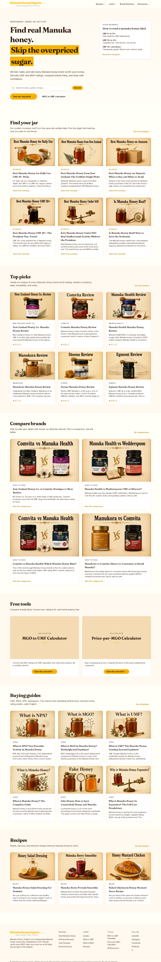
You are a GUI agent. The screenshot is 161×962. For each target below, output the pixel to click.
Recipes (86, 946)
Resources (144, 4)
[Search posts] (47, 88)
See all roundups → (142, 131)
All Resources (113, 948)
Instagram (136, 939)
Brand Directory (127, 4)
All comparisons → (142, 432)
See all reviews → (143, 285)
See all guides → (143, 704)
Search (77, 88)
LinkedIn (135, 936)
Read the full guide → (112, 54)
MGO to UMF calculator (53, 96)
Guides (86, 936)
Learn (112, 4)
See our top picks (23, 96)
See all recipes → (143, 846)
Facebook (136, 943)
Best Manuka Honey (67, 936)
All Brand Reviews (66, 939)
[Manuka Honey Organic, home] (28, 4)
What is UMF (88, 939)
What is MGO (88, 943)
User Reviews (64, 943)
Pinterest (135, 946)
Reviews (100, 4)
